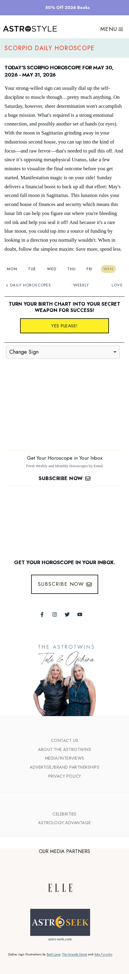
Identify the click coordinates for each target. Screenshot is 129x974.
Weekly (81, 285)
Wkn (108, 269)
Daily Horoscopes (28, 285)
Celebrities (64, 814)
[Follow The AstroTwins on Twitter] (67, 614)
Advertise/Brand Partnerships (64, 767)
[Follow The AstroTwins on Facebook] (42, 614)
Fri (89, 269)
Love (117, 285)
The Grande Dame (74, 954)
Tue (32, 269)
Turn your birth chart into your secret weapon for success (64, 307)
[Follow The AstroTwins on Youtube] (79, 614)
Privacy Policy (64, 776)
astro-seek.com (60, 939)
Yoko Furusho (103, 954)
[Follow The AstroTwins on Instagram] (54, 614)
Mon (12, 269)
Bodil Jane (53, 954)
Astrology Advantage (64, 823)
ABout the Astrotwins (64, 749)
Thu (71, 269)
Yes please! (64, 325)
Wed (52, 269)
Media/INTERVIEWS (64, 758)
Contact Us (64, 740)
